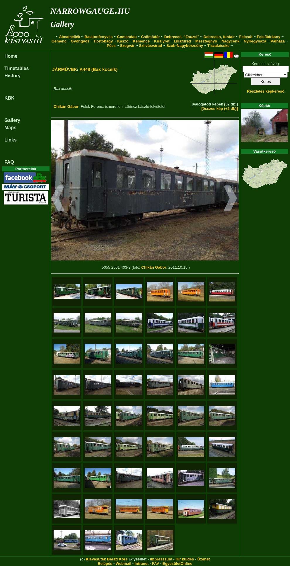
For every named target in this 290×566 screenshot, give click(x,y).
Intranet (142, 563)
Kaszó (122, 41)
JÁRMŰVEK (64, 69)
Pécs (111, 45)
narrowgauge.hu (90, 9)
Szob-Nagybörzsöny (184, 45)
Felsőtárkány (268, 37)
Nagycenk (230, 41)
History (12, 75)
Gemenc (59, 41)
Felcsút (246, 37)
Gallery (62, 24)
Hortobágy (103, 41)
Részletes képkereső (265, 91)
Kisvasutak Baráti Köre (106, 559)
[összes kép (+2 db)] (219, 108)
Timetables (16, 68)
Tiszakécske (218, 45)
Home (10, 56)
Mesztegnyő (206, 41)
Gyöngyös (80, 41)
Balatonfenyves (99, 37)
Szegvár (127, 45)
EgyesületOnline (177, 563)
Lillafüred (182, 41)
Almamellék (69, 37)
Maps (10, 127)
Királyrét (162, 41)
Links (10, 139)
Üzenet (203, 559)
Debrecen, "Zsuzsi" (181, 37)
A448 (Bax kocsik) (98, 69)
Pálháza (278, 41)
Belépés (105, 563)
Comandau (127, 37)
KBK (9, 98)
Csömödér (150, 37)
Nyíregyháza (255, 41)
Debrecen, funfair (219, 37)
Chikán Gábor (66, 106)
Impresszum (161, 559)
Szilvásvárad (150, 45)
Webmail (123, 563)
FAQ (9, 162)
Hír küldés (184, 559)
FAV (155, 563)
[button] (57, 199)
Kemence (141, 41)
